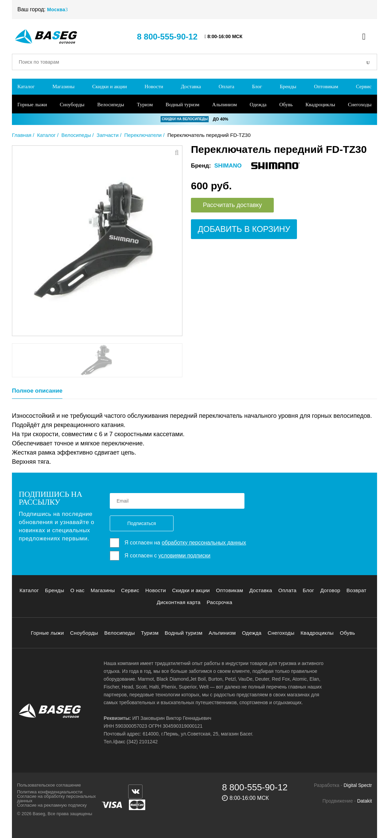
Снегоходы (360, 104)
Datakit (364, 801)
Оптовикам (326, 86)
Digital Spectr (358, 785)
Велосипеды (110, 104)
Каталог (26, 86)
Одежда (258, 104)
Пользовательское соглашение (49, 785)
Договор (330, 590)
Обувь (286, 104)
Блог (257, 86)
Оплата (226, 86)
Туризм (145, 104)
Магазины (64, 86)
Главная (21, 135)
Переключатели (143, 135)
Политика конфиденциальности (50, 792)
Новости (154, 86)
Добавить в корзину (244, 229)
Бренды (288, 86)
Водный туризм (182, 104)
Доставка (191, 86)
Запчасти (107, 135)
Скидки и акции (109, 86)
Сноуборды (72, 104)
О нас (77, 590)
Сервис (364, 86)
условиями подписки (184, 555)
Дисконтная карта (179, 602)
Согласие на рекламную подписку (52, 805)
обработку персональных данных (204, 543)
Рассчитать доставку (232, 205)
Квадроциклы (320, 104)
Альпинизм (224, 104)
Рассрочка (219, 602)
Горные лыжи (32, 104)
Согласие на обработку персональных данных (56, 798)
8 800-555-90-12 (167, 36)
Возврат (356, 590)
